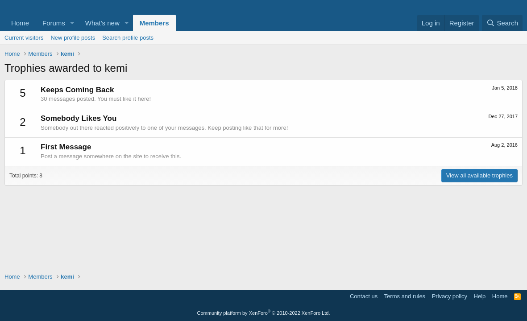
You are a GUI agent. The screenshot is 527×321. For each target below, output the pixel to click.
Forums (53, 23)
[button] (72, 23)
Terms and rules (404, 296)
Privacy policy (449, 296)
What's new (102, 23)
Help (480, 296)
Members (154, 23)
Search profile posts (128, 37)
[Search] (502, 23)
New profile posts (72, 37)
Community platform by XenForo (263, 313)
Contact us (364, 296)
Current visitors (23, 37)
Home (20, 23)
